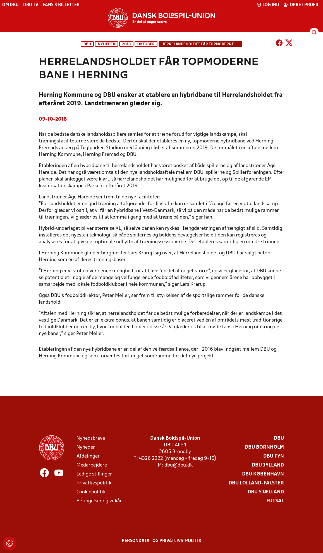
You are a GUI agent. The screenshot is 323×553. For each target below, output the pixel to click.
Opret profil (301, 4)
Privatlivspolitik (93, 483)
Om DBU (10, 5)
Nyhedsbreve (90, 438)
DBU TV (30, 5)
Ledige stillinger (94, 474)
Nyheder (106, 44)
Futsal (275, 501)
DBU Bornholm (264, 447)
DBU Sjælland (266, 492)
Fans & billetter (61, 5)
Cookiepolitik (91, 492)
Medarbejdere (91, 465)
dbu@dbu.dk (178, 465)
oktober (146, 44)
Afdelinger (88, 456)
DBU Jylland (268, 465)
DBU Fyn (273, 456)
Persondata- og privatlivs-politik (162, 541)
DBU (87, 44)
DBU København (263, 474)
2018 (126, 44)
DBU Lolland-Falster (256, 483)
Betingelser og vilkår (99, 501)
